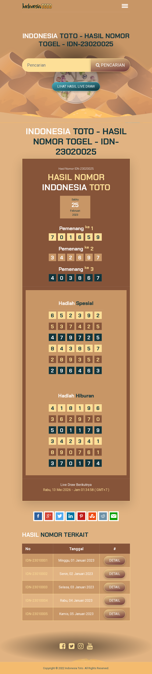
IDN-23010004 (36, 600)
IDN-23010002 (36, 574)
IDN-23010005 (36, 614)
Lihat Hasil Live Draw (76, 86)
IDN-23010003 (36, 587)
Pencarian (110, 65)
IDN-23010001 (36, 560)
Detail (114, 560)
